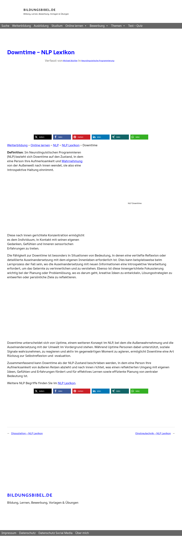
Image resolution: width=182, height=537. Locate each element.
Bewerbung (99, 26)
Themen (118, 26)
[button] (43, 137)
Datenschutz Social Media (55, 533)
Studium (57, 26)
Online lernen (76, 26)
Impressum (8, 533)
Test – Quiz (135, 26)
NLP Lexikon (70, 145)
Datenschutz (27, 533)
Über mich (82, 533)
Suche (5, 26)
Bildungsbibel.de (39, 10)
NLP (56, 145)
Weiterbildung (21, 26)
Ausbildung (41, 26)
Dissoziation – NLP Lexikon (27, 433)
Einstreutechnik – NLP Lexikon (153, 433)
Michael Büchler (70, 60)
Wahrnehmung (72, 161)
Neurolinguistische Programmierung (97, 60)
